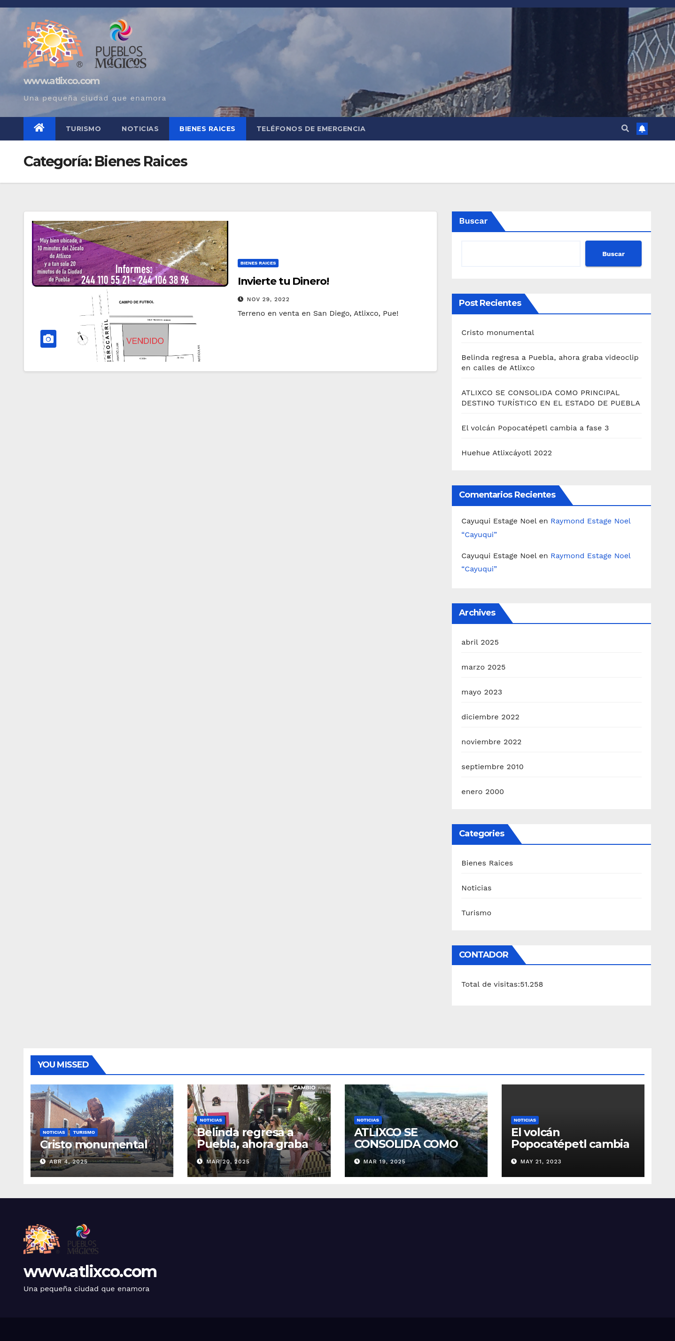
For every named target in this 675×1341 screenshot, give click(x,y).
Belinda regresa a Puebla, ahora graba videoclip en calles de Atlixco (256, 1149)
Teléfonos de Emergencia (311, 129)
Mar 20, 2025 (228, 1161)
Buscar (473, 221)
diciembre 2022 (490, 716)
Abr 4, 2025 (68, 1161)
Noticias (140, 129)
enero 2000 (482, 791)
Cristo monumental (497, 332)
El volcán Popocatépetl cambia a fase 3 (535, 427)
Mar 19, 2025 (384, 1161)
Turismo (83, 129)
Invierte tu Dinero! (283, 281)
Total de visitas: (490, 984)
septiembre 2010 (492, 766)
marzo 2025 (483, 667)
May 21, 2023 (541, 1161)
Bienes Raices (207, 129)
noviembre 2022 (491, 741)
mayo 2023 (481, 691)
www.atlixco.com (61, 80)
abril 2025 (480, 642)
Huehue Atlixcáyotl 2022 (506, 452)
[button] (625, 128)
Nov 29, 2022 (268, 299)
